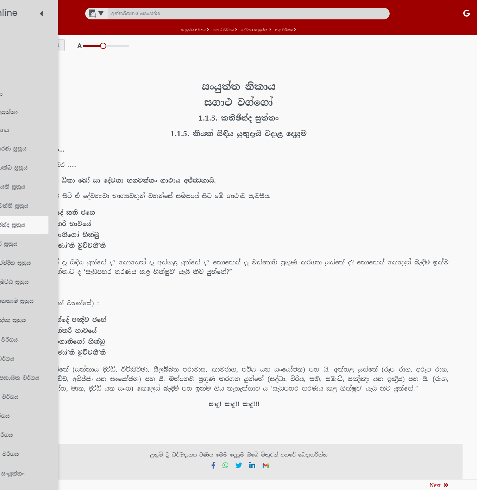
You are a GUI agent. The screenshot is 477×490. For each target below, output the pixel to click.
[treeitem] (61, 37)
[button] (145, 45)
